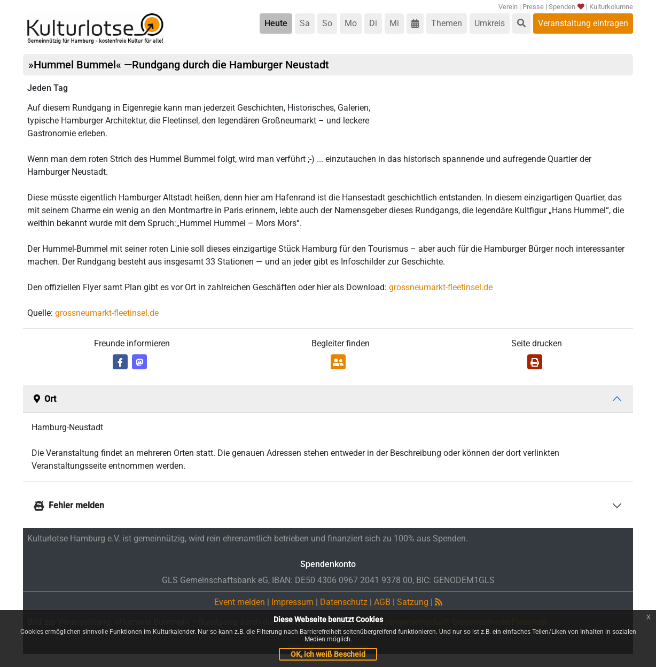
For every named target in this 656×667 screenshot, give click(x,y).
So (327, 23)
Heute (275, 23)
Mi (394, 23)
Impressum (292, 602)
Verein (508, 7)
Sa (305, 23)
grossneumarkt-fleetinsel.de (441, 287)
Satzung (412, 602)
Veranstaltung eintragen (583, 23)
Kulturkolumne (611, 7)
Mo (351, 23)
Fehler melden (69, 505)
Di (373, 23)
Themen (446, 23)
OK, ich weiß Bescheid (328, 654)
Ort (45, 399)
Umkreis (489, 23)
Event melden (239, 602)
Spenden (566, 7)
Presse (533, 7)
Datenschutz (344, 602)
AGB (382, 602)
